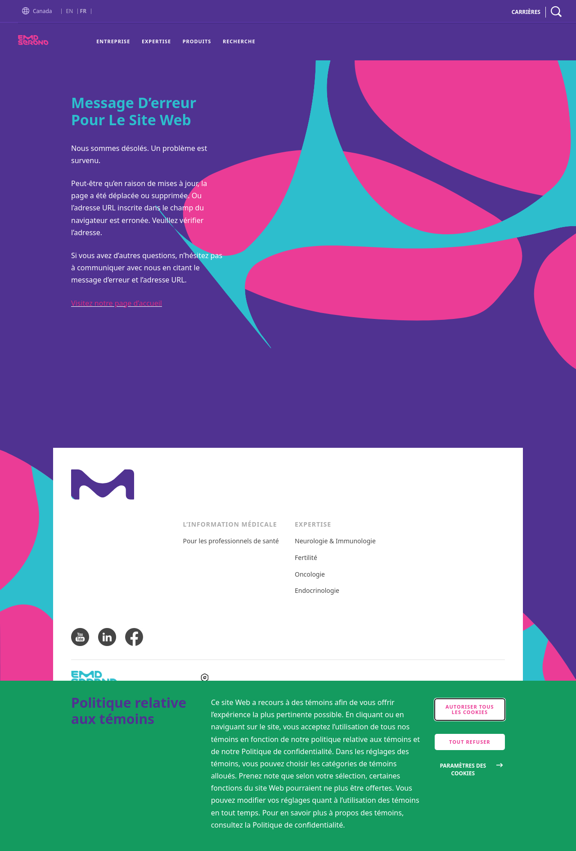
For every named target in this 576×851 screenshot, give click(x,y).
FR (83, 11)
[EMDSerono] (49, 42)
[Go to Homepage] (27, 12)
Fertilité (306, 558)
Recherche (239, 41)
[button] (27, 11)
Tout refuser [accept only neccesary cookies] (469, 741)
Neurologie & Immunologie (335, 541)
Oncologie (310, 574)
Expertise (156, 41)
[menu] (175, 41)
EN (69, 11)
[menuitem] (116, 41)
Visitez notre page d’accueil (116, 303)
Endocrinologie (317, 591)
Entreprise (113, 41)
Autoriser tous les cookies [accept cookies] (470, 709)
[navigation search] (556, 12)
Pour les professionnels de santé (231, 541)
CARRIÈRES (526, 12)
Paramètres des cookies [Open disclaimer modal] (463, 769)
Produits (197, 41)
